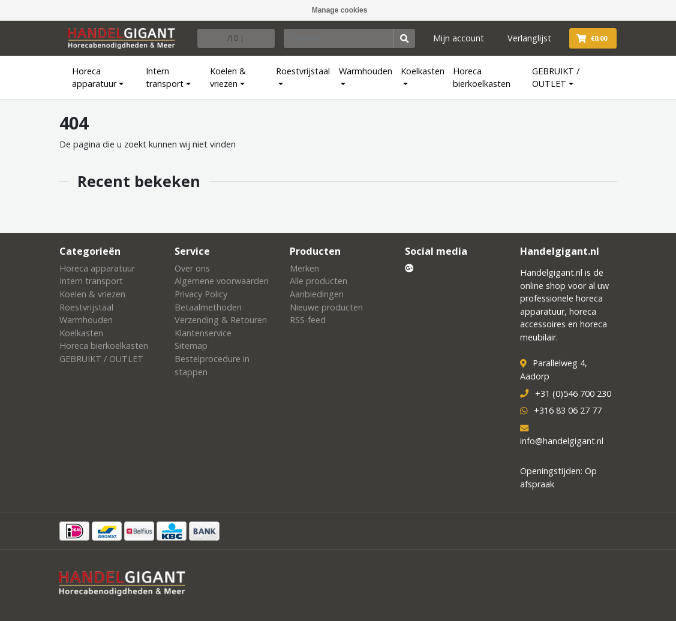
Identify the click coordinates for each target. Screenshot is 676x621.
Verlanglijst (529, 38)
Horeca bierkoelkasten (481, 77)
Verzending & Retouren (221, 319)
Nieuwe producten (326, 307)
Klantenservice (203, 333)
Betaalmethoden (208, 307)
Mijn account (458, 38)
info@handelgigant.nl (561, 441)
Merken (304, 268)
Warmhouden (365, 71)
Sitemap (191, 345)
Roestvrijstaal (303, 71)
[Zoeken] (339, 38)
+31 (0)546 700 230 (573, 393)
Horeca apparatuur (94, 77)
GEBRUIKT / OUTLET (555, 77)
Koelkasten (422, 71)
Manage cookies (340, 10)
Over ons (192, 268)
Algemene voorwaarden (222, 281)
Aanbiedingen (317, 294)
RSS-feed (308, 319)
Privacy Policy (201, 294)
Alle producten (318, 281)
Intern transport (165, 77)
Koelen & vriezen (228, 77)
